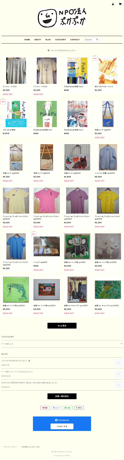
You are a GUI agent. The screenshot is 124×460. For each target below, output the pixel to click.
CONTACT (75, 40)
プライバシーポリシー (10, 447)
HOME (27, 40)
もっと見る (62, 325)
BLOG (48, 40)
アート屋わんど (7, 344)
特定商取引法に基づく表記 (31, 447)
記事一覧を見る (62, 396)
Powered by (62, 455)
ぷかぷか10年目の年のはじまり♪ (62, 50)
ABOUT (37, 40)
